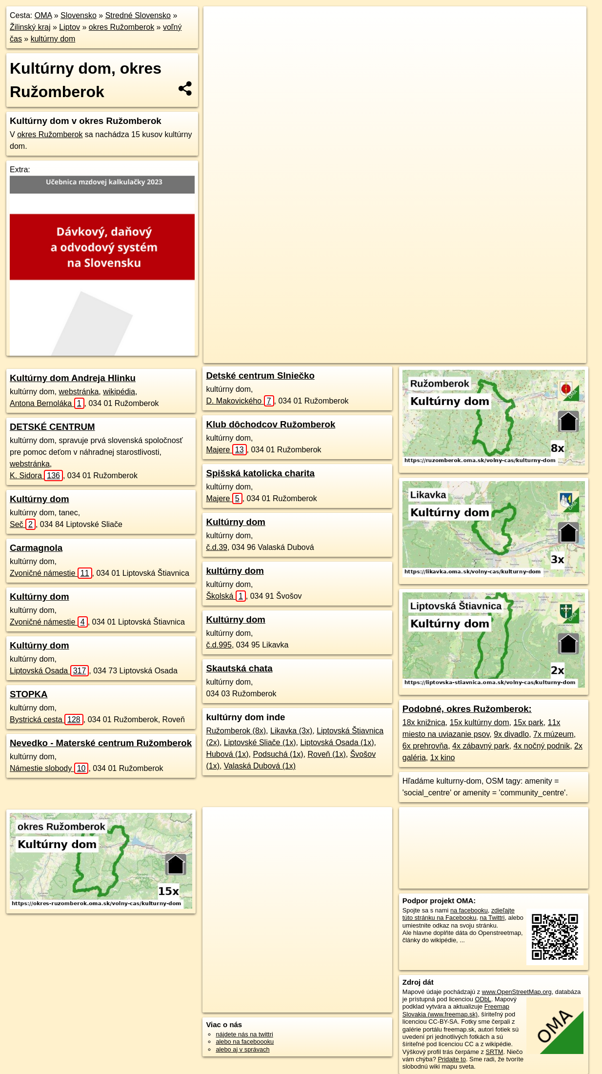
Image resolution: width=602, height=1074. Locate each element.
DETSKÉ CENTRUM (52, 427)
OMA (43, 15)
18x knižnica (423, 722)
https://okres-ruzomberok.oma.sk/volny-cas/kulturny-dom (513, 356)
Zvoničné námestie (51, 573)
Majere (226, 449)
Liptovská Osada (49, 670)
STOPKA (29, 694)
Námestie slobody (49, 768)
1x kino (442, 757)
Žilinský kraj (30, 27)
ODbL (483, 999)
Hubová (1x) (227, 754)
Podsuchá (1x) (278, 754)
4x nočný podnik (542, 746)
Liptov (69, 27)
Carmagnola (36, 548)
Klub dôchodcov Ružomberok (270, 424)
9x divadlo (511, 734)
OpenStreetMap (360, 356)
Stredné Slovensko (138, 15)
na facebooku (469, 910)
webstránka (79, 391)
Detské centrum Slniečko (260, 375)
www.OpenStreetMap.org (517, 991)
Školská (225, 596)
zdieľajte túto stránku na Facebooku (458, 914)
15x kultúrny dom (479, 722)
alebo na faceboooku (245, 1041)
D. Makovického (240, 400)
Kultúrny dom (39, 499)
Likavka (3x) (291, 731)
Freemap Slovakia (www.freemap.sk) (455, 1010)
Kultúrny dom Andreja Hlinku (73, 378)
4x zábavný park (480, 746)
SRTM (494, 1051)
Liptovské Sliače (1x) (260, 742)
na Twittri (492, 917)
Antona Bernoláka (47, 403)
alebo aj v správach (242, 1049)
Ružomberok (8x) (236, 731)
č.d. (216, 547)
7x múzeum (553, 734)
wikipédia (119, 391)
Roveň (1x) (327, 754)
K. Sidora (36, 475)
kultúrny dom (53, 39)
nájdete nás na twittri (244, 1034)
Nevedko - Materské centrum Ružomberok (101, 743)
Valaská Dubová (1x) (260, 766)
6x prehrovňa (425, 746)
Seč (23, 524)
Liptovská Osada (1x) (337, 742)
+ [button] (220, 23)
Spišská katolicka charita (260, 473)
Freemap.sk (410, 356)
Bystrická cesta (46, 719)
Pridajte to (452, 1059)
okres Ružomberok (121, 27)
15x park (528, 722)
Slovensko (78, 15)
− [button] (220, 38)
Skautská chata (239, 668)
